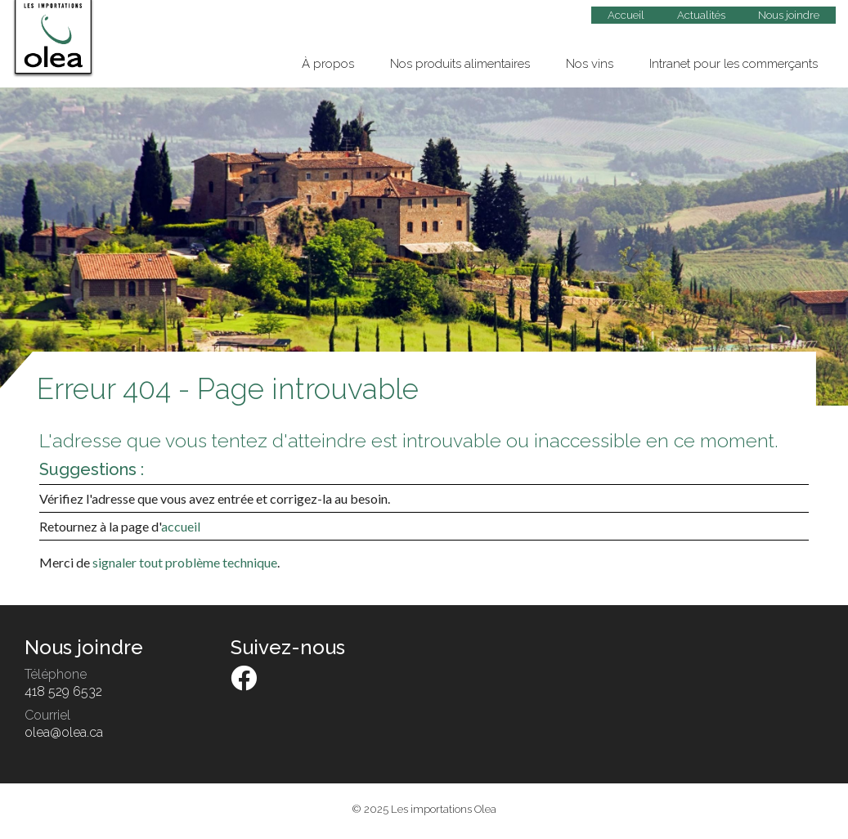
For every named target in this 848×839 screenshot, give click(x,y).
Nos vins (589, 63)
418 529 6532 (63, 691)
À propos (328, 63)
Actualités (701, 15)
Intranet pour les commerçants (733, 63)
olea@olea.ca (64, 732)
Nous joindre (788, 15)
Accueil (626, 15)
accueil (180, 526)
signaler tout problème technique (184, 562)
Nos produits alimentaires (460, 63)
